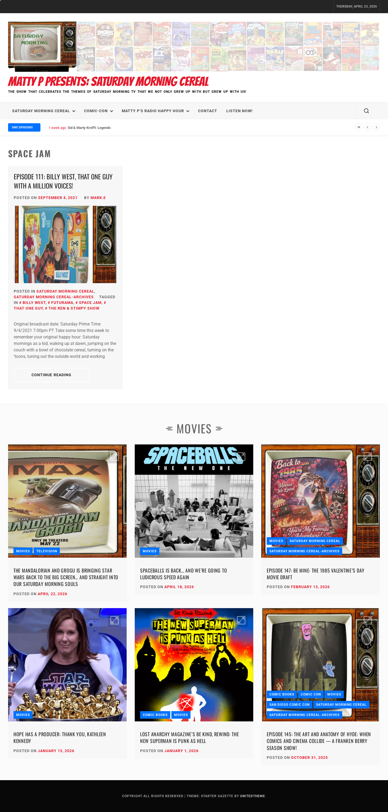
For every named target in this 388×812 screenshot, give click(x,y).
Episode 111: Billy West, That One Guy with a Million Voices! (63, 181)
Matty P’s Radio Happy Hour (155, 111)
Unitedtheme (252, 796)
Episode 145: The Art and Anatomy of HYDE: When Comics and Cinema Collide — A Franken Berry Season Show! (319, 741)
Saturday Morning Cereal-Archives (54, 297)
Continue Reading (52, 375)
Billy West (34, 302)
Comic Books (155, 715)
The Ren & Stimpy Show (73, 308)
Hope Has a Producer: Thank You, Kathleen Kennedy (59, 737)
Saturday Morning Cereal (43, 111)
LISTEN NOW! (239, 111)
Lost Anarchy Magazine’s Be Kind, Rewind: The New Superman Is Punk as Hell (189, 737)
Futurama (62, 302)
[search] (366, 111)
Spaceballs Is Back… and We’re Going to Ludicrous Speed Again (183, 574)
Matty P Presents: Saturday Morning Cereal (108, 81)
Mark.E (98, 198)
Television (46, 551)
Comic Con (311, 694)
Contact (207, 111)
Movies (23, 551)
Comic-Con (98, 111)
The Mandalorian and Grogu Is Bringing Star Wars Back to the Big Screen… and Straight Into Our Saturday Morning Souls (65, 577)
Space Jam (90, 302)
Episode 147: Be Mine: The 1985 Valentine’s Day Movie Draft (316, 574)
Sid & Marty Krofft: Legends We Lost (96, 128)
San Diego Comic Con (289, 705)
